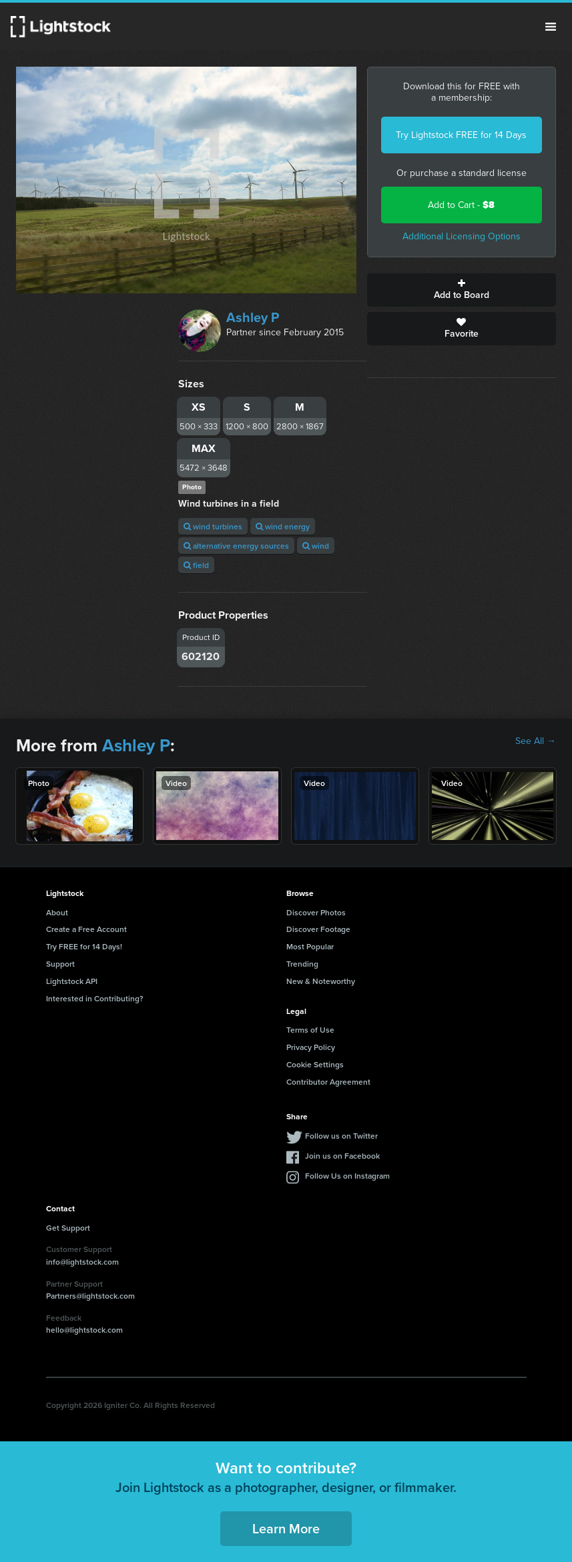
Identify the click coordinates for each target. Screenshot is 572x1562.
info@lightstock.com (82, 1261)
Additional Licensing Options (461, 236)
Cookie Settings (315, 1064)
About (57, 912)
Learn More (286, 1528)
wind (315, 545)
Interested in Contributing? (95, 998)
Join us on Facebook (342, 1155)
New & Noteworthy (320, 981)
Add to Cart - (461, 205)
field (196, 565)
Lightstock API (71, 981)
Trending (302, 963)
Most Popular (310, 946)
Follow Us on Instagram (347, 1175)
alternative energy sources (236, 545)
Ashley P (252, 317)
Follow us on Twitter (341, 1135)
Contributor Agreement (328, 1081)
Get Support (68, 1227)
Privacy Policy (310, 1047)
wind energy (283, 526)
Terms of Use (310, 1029)
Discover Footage (318, 929)
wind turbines (213, 526)
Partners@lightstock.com (90, 1295)
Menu (550, 26)
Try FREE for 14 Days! (84, 946)
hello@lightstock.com (84, 1329)
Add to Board (461, 290)
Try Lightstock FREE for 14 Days (461, 135)
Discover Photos (316, 912)
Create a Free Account (86, 929)
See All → (535, 741)
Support (60, 963)
